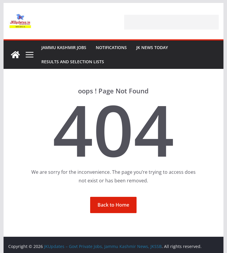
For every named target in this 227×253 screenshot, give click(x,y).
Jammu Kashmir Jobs (63, 47)
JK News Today (152, 47)
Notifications (111, 47)
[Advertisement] (171, 22)
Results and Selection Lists (72, 61)
